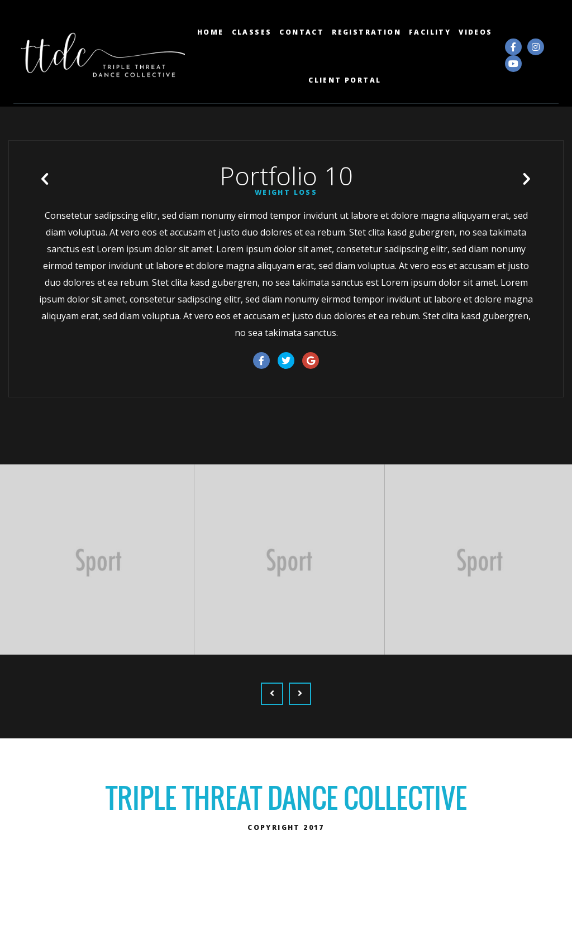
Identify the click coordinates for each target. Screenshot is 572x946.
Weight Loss (286, 230)
